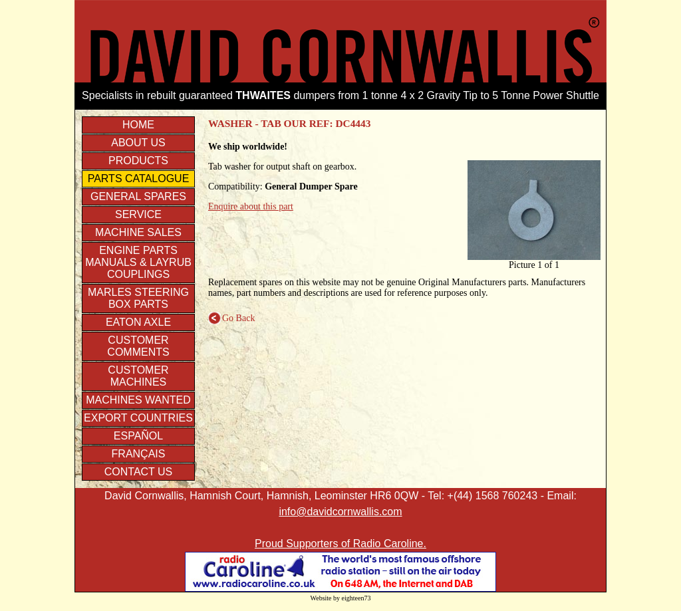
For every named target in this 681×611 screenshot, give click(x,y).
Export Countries (138, 418)
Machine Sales (138, 232)
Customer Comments (138, 346)
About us (138, 142)
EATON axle (138, 322)
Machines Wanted (138, 400)
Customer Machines (138, 376)
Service (138, 214)
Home (138, 124)
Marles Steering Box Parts (138, 298)
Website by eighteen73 (341, 598)
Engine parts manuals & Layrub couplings (138, 262)
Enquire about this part (250, 206)
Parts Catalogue (139, 178)
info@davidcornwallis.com (340, 511)
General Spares (138, 196)
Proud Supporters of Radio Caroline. (340, 543)
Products (138, 160)
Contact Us (138, 471)
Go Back (231, 318)
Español (138, 435)
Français (139, 453)
